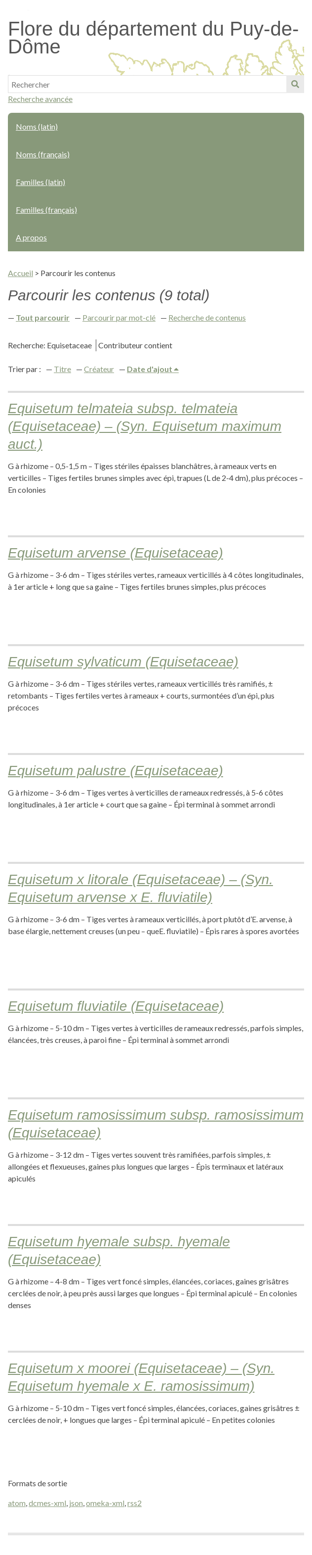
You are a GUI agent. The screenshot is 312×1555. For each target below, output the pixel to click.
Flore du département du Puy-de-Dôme (153, 37)
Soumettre (295, 84)
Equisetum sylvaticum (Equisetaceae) (123, 661)
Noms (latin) (37, 126)
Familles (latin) (40, 182)
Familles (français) (46, 209)
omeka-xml (105, 1503)
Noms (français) (43, 154)
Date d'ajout (150, 369)
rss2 (134, 1503)
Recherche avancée (40, 98)
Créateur (99, 369)
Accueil (20, 273)
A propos (31, 237)
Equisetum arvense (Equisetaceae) (115, 553)
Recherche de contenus (207, 317)
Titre (62, 369)
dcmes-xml (47, 1503)
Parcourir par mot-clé (119, 317)
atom (17, 1503)
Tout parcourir (43, 317)
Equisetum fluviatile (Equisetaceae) (116, 1006)
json (76, 1503)
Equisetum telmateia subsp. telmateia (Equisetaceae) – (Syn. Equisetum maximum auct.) (144, 426)
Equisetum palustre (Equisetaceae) (115, 770)
